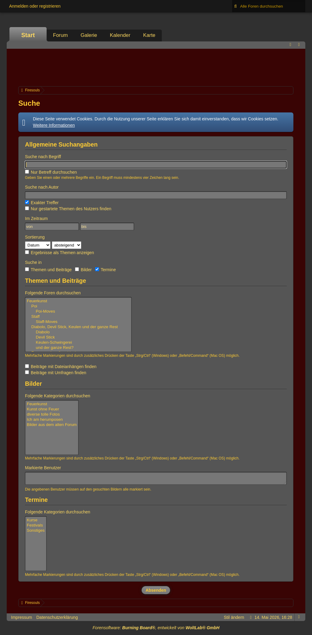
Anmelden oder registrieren (35, 6)
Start (28, 35)
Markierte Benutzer (43, 467)
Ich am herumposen (51, 419)
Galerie (88, 35)
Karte (149, 35)
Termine (105, 269)
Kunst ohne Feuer (51, 409)
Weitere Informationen (54, 125)
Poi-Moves (78, 311)
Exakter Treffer (41, 202)
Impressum (21, 617)
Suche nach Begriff (43, 156)
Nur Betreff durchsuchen (51, 172)
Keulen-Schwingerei (78, 342)
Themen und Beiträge (48, 269)
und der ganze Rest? (78, 347)
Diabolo (78, 332)
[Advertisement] (156, 66)
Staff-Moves (78, 322)
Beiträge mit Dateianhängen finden (60, 366)
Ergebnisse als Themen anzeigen (59, 252)
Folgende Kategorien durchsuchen (57, 395)
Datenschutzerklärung (57, 617)
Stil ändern (234, 617)
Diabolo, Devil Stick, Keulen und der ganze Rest (78, 327)
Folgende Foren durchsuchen (53, 292)
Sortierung (35, 237)
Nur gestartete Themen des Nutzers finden (68, 208)
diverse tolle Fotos (51, 414)
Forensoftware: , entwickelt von (156, 627)
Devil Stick (78, 337)
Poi (78, 306)
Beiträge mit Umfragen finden (55, 372)
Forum (60, 35)
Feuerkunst (78, 301)
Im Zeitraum (36, 218)
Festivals (35, 525)
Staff (78, 316)
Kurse (35, 520)
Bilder (83, 269)
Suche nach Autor (42, 187)
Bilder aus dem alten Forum (51, 424)
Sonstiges (35, 530)
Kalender (120, 35)
